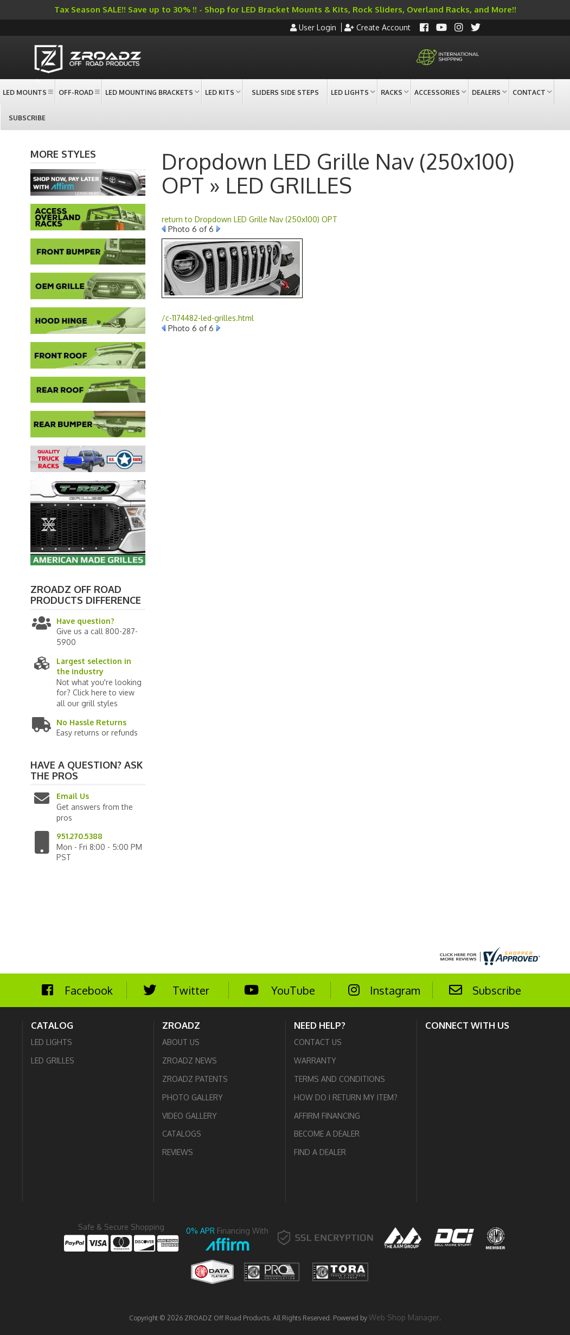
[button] (27, 92)
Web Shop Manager (404, 1317)
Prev (163, 228)
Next (218, 228)
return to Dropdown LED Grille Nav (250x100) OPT (249, 219)
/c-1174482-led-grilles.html (208, 318)
